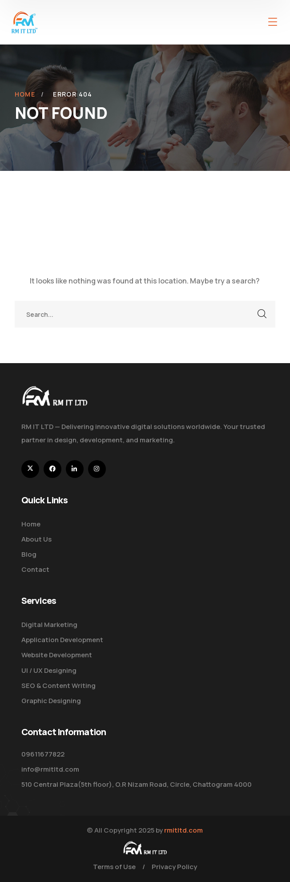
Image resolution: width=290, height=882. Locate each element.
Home (25, 94)
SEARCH (262, 314)
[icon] (30, 469)
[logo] (24, 21)
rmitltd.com (183, 830)
